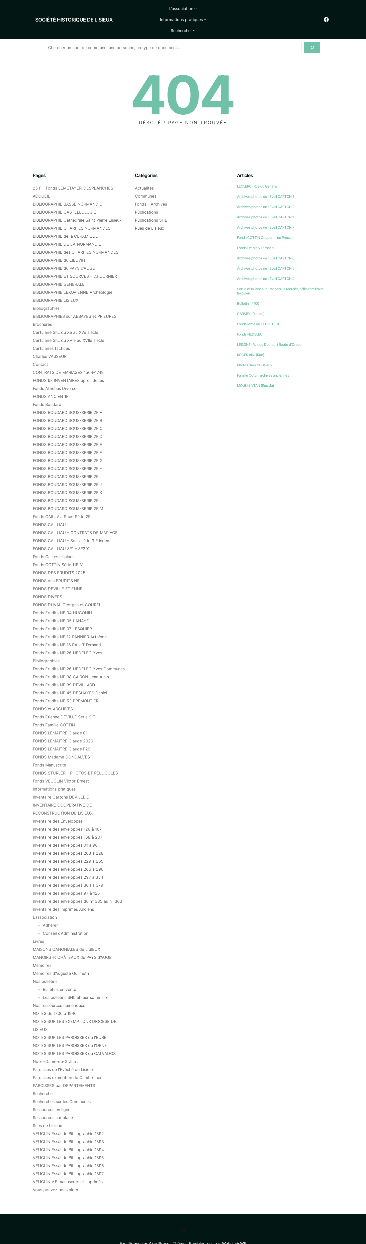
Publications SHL (151, 206)
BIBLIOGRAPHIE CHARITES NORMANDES (71, 214)
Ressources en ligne (51, 1095)
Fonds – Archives (151, 190)
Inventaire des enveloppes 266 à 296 (68, 855)
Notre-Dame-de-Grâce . (55, 1047)
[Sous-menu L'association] (154, 12)
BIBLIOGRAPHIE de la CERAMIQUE (65, 222)
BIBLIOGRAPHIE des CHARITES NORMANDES (75, 238)
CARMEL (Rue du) (251, 299)
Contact (40, 350)
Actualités (144, 174)
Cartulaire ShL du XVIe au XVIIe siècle (68, 326)
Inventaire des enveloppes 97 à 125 (66, 879)
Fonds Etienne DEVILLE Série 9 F (64, 702)
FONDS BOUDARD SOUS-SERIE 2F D (68, 422)
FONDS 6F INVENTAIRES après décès (68, 366)
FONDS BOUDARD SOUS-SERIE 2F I (67, 462)
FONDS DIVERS (47, 582)
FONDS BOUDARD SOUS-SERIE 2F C (68, 414)
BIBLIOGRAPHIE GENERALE (59, 270)
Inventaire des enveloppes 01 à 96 (65, 831)
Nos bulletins (45, 967)
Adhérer (50, 911)
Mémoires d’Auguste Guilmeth (61, 959)
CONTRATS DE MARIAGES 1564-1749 (68, 358)
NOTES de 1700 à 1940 (55, 999)
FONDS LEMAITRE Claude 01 (60, 718)
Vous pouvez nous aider (55, 1175)
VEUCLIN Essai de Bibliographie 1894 (68, 1135)
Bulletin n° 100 (248, 289)
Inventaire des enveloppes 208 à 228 (68, 839)
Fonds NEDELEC (250, 320)
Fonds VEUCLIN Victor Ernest (61, 766)
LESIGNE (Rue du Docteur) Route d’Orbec (269, 330)
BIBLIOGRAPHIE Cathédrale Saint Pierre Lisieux (77, 206)
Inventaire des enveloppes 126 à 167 (67, 815)
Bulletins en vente (59, 975)
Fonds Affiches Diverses (55, 374)
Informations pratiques (54, 775)
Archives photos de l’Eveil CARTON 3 (265, 182)
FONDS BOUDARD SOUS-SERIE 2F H (68, 454)
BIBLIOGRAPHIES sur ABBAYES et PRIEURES (74, 302)
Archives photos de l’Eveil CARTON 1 (265, 203)
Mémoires (42, 951)
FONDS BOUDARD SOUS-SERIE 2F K (67, 478)
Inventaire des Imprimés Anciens (63, 895)
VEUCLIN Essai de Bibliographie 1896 (68, 1151)
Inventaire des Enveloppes (58, 807)
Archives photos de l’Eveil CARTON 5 (265, 254)
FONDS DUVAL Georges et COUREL (67, 590)
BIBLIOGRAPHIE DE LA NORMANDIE (67, 230)
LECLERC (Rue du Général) (258, 172)
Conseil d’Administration (65, 919)
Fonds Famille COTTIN (54, 710)
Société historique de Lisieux (62, 12)
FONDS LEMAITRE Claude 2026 (63, 726)
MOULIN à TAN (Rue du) (255, 371)
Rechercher (43, 1079)
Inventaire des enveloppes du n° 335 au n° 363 (77, 887)
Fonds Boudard (47, 390)
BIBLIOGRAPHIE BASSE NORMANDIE (67, 190)
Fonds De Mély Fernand (255, 234)
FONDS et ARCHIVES (53, 694)
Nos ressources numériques (59, 991)
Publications (146, 198)
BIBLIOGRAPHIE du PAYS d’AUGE (64, 254)
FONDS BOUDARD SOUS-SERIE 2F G (68, 446)
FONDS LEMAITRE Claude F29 (61, 734)
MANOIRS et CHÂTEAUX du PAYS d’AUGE (72, 943)
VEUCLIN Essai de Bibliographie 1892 (68, 1119)
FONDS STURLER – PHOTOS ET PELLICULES (75, 758)
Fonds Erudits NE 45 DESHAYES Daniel (70, 678)
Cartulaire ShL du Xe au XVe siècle (65, 318)
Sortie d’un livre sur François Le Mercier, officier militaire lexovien (280, 277)
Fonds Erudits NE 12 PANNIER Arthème (70, 622)
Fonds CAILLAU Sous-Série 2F (61, 502)
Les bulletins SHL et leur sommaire (75, 983)
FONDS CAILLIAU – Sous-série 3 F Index (71, 526)
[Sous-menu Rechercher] (237, 12)
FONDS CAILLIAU (49, 510)
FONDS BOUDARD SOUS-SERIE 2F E (67, 430)
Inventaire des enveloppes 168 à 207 (67, 823)
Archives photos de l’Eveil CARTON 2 (265, 193)
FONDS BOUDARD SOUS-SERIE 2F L (67, 486)
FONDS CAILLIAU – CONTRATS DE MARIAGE (75, 518)
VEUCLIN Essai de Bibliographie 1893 (68, 1127)
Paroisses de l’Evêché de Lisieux (63, 1055)
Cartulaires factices (51, 334)
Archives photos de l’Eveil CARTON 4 (266, 264)
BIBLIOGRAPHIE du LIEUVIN (59, 246)
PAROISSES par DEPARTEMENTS (64, 1071)
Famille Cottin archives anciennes (263, 361)
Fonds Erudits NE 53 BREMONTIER (65, 686)
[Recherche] (312, 34)
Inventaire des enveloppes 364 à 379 (68, 871)
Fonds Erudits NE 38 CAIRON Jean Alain (71, 662)
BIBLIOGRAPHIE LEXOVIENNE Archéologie (72, 278)
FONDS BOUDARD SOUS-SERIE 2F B (67, 406)
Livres (38, 927)
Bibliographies (46, 294)
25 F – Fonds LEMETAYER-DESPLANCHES (73, 174)
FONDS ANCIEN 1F (50, 382)
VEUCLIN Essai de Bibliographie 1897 (68, 1159)
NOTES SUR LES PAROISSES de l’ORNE (70, 1031)
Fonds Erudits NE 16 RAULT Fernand (67, 630)
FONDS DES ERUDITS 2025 (59, 558)
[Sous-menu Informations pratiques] (206, 12)
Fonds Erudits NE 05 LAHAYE (61, 606)
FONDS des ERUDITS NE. (57, 566)
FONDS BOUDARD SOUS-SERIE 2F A (67, 398)
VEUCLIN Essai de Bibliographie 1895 (68, 1143)
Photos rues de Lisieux (254, 351)
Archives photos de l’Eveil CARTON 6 (265, 244)
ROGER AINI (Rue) (250, 341)
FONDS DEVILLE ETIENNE (57, 574)
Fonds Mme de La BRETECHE (260, 310)
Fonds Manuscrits (49, 750)
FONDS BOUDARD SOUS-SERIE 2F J (67, 470)
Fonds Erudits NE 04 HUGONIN (62, 598)
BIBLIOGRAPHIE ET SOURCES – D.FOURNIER (75, 262)
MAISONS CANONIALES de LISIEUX (66, 935)
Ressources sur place (53, 1103)
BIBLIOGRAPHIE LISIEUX (55, 286)
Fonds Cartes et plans (53, 542)
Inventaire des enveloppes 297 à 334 (68, 863)
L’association (45, 903)
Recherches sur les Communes (62, 1087)
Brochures (42, 310)
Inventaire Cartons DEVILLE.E (61, 783)
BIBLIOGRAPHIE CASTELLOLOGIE (64, 198)
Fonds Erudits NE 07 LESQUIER (62, 614)
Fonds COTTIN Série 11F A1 (58, 550)
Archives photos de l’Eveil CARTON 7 (265, 213)
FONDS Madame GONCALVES (61, 742)
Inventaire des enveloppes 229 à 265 (68, 847)
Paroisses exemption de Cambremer (67, 1063)
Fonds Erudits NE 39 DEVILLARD (64, 670)
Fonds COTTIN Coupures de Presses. (266, 223)
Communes (145, 182)
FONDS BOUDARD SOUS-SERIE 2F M (68, 494)
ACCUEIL (41, 182)
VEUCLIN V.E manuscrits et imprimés (68, 1167)
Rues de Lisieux (47, 1111)
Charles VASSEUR (50, 342)
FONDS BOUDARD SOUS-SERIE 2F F (67, 438)
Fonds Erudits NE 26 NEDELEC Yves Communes (79, 654)
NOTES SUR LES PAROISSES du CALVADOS (74, 1039)
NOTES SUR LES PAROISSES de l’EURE (69, 1023)
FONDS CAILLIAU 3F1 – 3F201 (61, 534)
